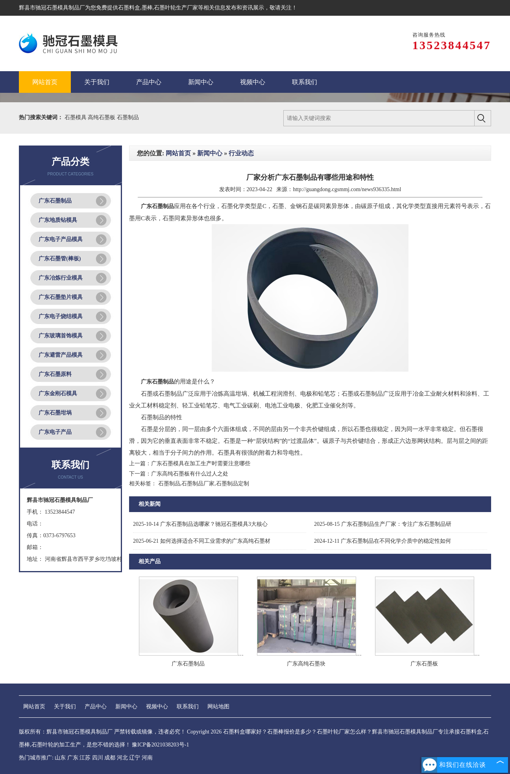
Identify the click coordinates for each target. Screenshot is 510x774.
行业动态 (241, 153)
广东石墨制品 (55, 201)
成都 (109, 758)
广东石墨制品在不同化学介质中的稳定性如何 (382, 541)
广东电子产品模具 (61, 239)
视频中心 (157, 707)
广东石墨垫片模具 (61, 297)
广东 (72, 758)
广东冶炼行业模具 (61, 278)
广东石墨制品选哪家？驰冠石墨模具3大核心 (200, 524)
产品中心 (96, 707)
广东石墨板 (424, 664)
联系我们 (188, 707)
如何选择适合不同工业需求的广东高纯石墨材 (201, 541)
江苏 (85, 758)
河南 (147, 758)
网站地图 (218, 707)
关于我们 (65, 707)
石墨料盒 (129, 8)
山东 (60, 758)
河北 (122, 758)
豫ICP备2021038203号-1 (160, 745)
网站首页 (178, 153)
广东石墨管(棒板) (60, 259)
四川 (97, 758)
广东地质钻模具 (58, 220)
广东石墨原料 (55, 374)
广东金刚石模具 (58, 393)
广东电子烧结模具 (61, 316)
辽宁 (134, 758)
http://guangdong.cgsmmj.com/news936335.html (347, 189)
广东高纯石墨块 (306, 664)
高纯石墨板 (102, 117)
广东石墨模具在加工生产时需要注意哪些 (200, 463)
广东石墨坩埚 (55, 413)
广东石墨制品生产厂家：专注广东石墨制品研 (382, 524)
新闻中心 (209, 153)
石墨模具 (76, 117)
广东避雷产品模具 (61, 355)
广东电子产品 (55, 432)
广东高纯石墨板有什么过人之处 (189, 474)
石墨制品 (128, 117)
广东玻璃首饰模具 (61, 336)
